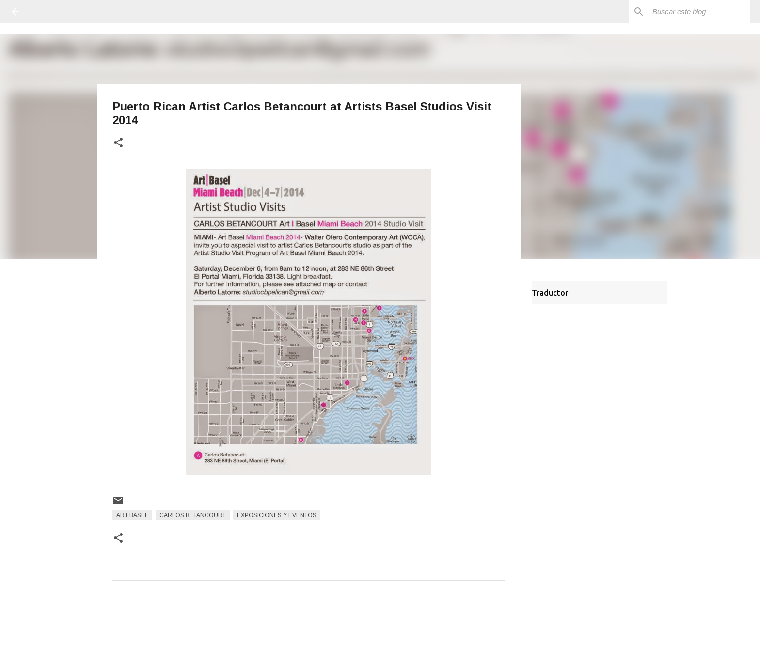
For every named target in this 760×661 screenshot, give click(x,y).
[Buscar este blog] (699, 11)
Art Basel (132, 515)
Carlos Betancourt (192, 515)
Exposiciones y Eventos (277, 515)
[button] (118, 143)
